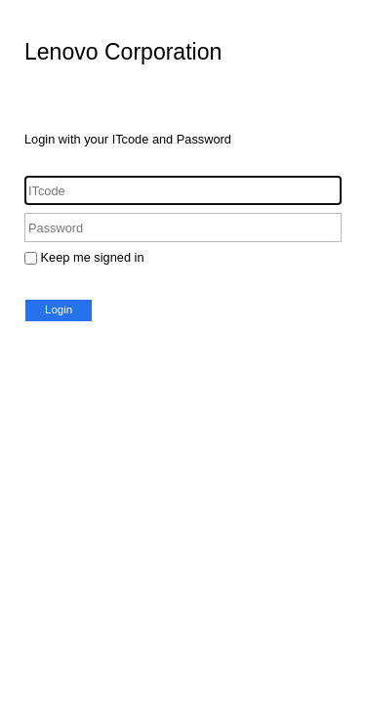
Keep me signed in (92, 257)
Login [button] (58, 309)
